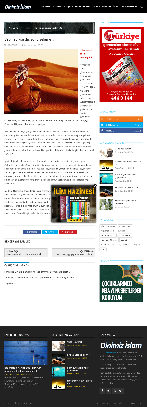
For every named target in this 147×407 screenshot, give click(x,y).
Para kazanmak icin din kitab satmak (24, 254)
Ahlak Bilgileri (82, 6)
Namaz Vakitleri (116, 403)
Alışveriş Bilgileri (108, 231)
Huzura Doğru (110, 6)
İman (103, 249)
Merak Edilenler (129, 6)
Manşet (68, 6)
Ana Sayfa (45, 6)
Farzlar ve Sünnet (108, 235)
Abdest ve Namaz (108, 226)
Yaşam (96, 6)
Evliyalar (121, 231)
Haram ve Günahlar (109, 240)
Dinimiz (57, 6)
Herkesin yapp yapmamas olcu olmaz (75, 254)
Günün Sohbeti (125, 235)
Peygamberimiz (123, 244)
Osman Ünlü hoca (135, 403)
